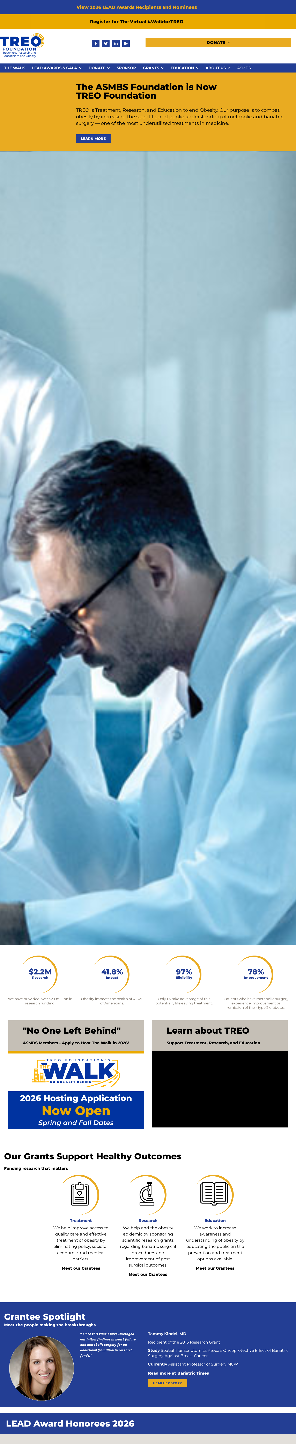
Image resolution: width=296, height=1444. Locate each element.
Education (184, 68)
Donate (218, 42)
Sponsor (126, 68)
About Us (218, 68)
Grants (153, 68)
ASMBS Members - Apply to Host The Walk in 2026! (76, 1043)
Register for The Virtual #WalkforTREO (137, 21)
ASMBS (244, 68)
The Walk (14, 68)
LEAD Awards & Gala (56, 68)
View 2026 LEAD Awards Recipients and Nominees (136, 7)
